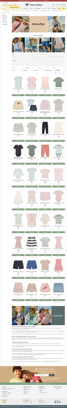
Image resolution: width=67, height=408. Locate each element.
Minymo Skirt (4, 20)
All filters (58, 70)
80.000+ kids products (16, 10)
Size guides (25, 393)
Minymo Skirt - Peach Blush (18, 294)
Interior (55, 8)
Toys (49, 8)
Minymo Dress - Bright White (31, 88)
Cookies (59, 406)
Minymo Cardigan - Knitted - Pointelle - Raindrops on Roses (45, 112)
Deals (64, 8)
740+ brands (6, 10)
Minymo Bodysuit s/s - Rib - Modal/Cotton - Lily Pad (31, 158)
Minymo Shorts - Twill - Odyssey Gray (18, 272)
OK (7, 7)
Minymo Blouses (4, 16)
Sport (31, 8)
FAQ (40, 391)
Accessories (38, 8)
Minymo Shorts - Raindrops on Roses (45, 203)
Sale (59, 8)
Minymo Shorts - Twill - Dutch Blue (31, 271)
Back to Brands (4, 24)
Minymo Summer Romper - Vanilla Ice (31, 203)
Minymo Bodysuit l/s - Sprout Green (18, 180)
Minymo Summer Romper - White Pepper (18, 226)
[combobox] (18, 93)
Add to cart (18, 95)
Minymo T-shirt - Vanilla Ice (45, 271)
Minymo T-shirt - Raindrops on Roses (45, 181)
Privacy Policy (46, 406)
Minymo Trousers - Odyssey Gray (45, 134)
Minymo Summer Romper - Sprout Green (18, 89)
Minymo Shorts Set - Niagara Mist (31, 111)
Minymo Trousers (4, 22)
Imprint (50, 406)
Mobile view (63, 406)
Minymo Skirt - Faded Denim (58, 294)
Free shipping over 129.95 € (58, 10)
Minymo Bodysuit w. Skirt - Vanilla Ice (58, 135)
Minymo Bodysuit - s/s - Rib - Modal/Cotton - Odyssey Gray (18, 158)
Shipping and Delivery (27, 389)
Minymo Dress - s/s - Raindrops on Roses (18, 249)
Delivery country (54, 406)
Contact (4, 386)
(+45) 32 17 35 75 (7, 389)
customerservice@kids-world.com (9, 388)
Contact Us (25, 388)
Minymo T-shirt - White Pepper (45, 248)
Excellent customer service (46, 10)
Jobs (40, 389)
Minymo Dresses (4, 17)
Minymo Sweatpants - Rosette (45, 157)
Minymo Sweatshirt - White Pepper (18, 111)
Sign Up (51, 375)
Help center (26, 392)
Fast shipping (36, 10)
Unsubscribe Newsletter (43, 392)
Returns (25, 390)
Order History (26, 391)
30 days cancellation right (26, 10)
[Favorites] (23, 75)
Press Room (41, 390)
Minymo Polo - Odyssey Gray (58, 111)
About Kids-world (42, 388)
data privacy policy (48, 383)
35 (62, 73)
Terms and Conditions (40, 406)
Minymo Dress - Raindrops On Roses (45, 89)
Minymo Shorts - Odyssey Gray (18, 134)
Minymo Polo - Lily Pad (58, 88)
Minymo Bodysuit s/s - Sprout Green (58, 158)
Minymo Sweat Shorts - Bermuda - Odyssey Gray (31, 249)
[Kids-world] (33, 4)
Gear (44, 8)
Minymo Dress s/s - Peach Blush (59, 248)
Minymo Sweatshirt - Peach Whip (45, 294)
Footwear (25, 8)
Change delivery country (14, 7)
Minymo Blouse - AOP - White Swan (31, 294)
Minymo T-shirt (4, 21)
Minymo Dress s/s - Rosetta (58, 271)
